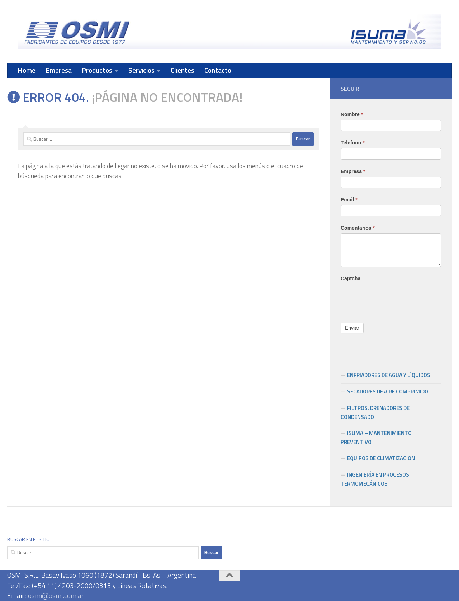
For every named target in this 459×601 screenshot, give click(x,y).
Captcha (350, 278)
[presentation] (395, 298)
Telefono (353, 143)
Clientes (182, 70)
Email (349, 199)
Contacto (217, 70)
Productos (97, 70)
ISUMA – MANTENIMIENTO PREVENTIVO (376, 437)
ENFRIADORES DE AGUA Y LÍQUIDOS (388, 375)
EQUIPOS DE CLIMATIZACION (381, 458)
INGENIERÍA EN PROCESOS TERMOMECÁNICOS (375, 479)
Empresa (59, 70)
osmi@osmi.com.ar (56, 595)
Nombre (352, 114)
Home (27, 70)
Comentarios (358, 228)
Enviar (352, 328)
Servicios (141, 70)
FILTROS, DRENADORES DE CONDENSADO (375, 412)
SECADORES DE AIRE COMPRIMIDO (387, 391)
